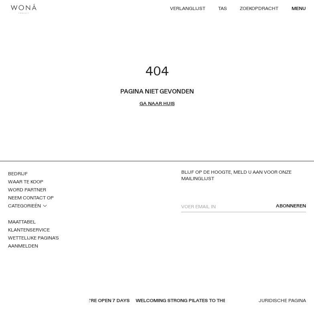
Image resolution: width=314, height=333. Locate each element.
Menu (299, 8)
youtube (22, 301)
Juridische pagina (282, 301)
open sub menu (45, 205)
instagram (43, 301)
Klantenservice (29, 230)
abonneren (291, 206)
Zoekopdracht (259, 8)
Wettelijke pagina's (33, 238)
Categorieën (24, 206)
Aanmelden (23, 246)
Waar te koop (25, 182)
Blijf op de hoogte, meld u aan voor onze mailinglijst (236, 175)
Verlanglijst (187, 8)
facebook (11, 301)
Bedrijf (18, 174)
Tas (222, 8)
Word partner (27, 190)
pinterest (32, 301)
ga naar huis (157, 104)
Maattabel (22, 222)
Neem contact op (31, 198)
